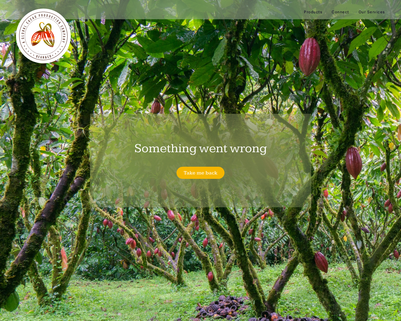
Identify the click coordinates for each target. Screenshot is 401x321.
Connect (340, 12)
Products (313, 12)
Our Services (372, 12)
